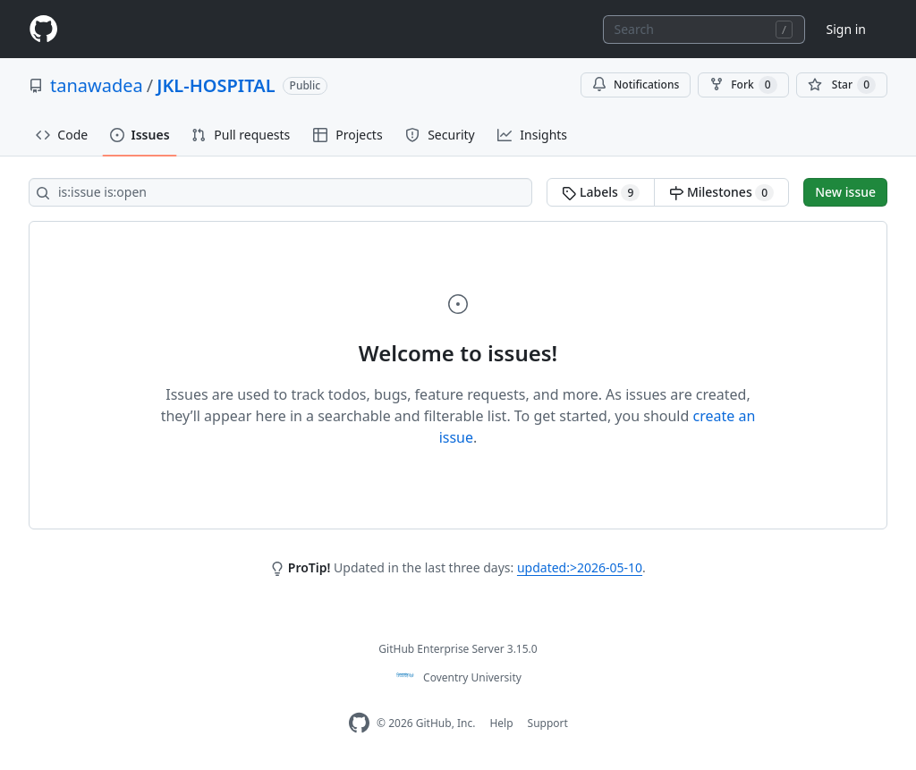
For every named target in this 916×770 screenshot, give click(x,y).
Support (548, 723)
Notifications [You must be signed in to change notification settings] (635, 84)
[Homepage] (43, 29)
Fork (742, 85)
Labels (601, 192)
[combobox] (704, 29)
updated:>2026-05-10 (579, 567)
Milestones (721, 192)
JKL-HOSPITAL (216, 85)
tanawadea (96, 85)
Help (501, 723)
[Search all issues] (280, 192)
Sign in (846, 29)
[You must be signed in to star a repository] (841, 84)
